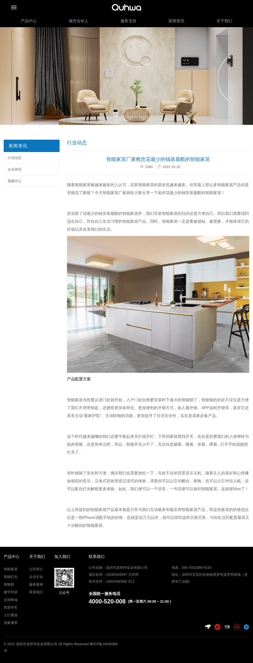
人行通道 (11, 615)
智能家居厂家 (114, 193)
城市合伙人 (78, 21)
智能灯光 (11, 577)
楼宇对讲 (11, 592)
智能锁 (9, 584)
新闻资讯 (176, 21)
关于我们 (224, 21)
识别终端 (11, 600)
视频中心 (14, 181)
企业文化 (36, 577)
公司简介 (36, 569)
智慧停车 (11, 607)
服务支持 (128, 21)
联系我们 (36, 592)
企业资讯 (14, 169)
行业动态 (14, 158)
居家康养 (11, 623)
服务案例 (36, 584)
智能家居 (130, 213)
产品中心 (29, 21)
